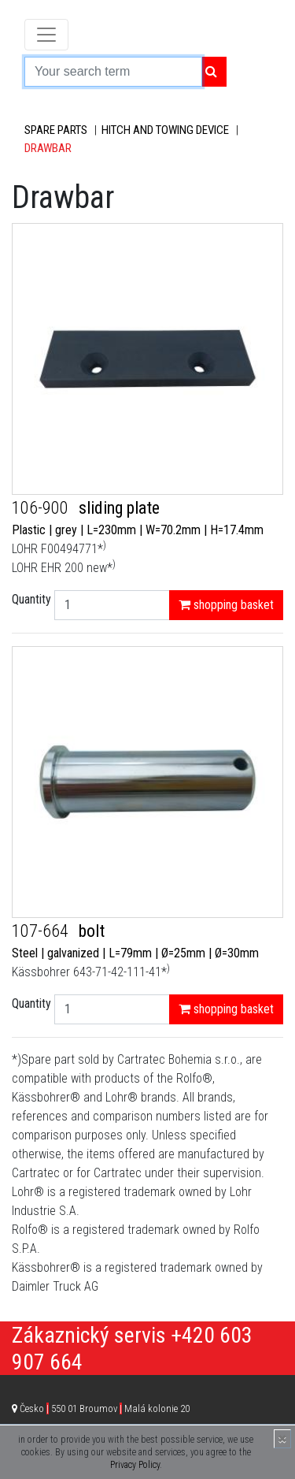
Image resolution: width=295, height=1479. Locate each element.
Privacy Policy (135, 1464)
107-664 (42, 931)
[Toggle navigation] (46, 34)
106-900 (42, 508)
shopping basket (226, 604)
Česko (105, 1408)
